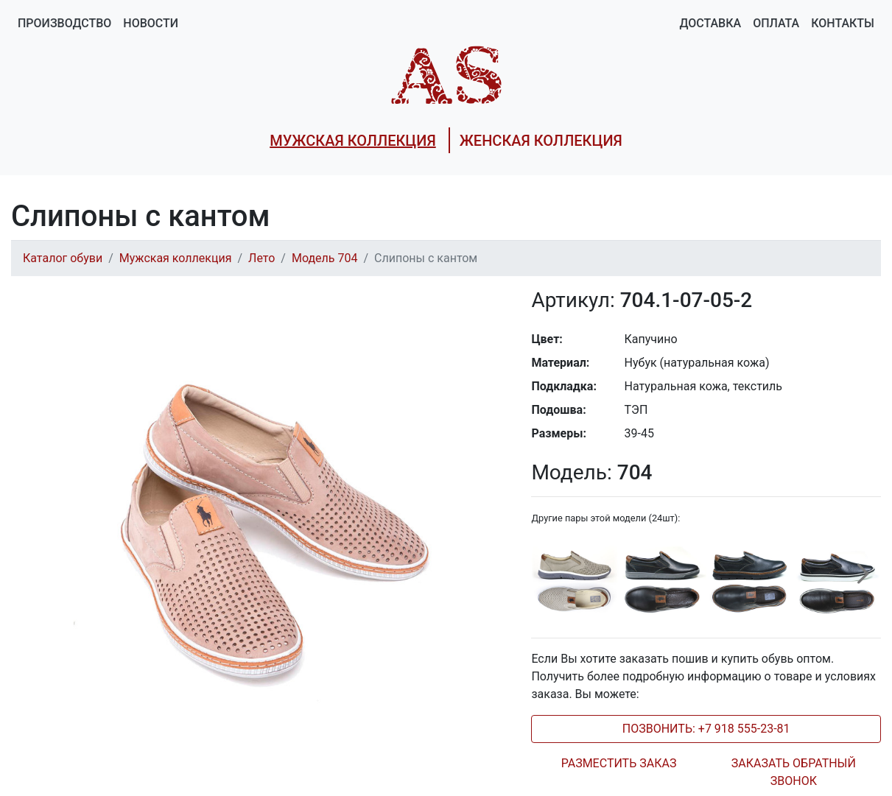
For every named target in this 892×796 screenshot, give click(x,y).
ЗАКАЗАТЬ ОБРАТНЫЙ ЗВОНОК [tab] (793, 772)
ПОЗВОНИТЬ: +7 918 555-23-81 (706, 729)
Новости (150, 23)
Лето (261, 258)
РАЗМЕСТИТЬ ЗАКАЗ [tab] (619, 763)
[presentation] (863, 582)
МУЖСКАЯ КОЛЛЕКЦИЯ (352, 140)
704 (591, 472)
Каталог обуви (62, 258)
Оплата (776, 23)
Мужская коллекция (175, 258)
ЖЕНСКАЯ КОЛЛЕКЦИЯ (541, 140)
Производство (64, 23)
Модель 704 (325, 258)
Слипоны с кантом (425, 258)
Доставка (710, 23)
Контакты (842, 23)
